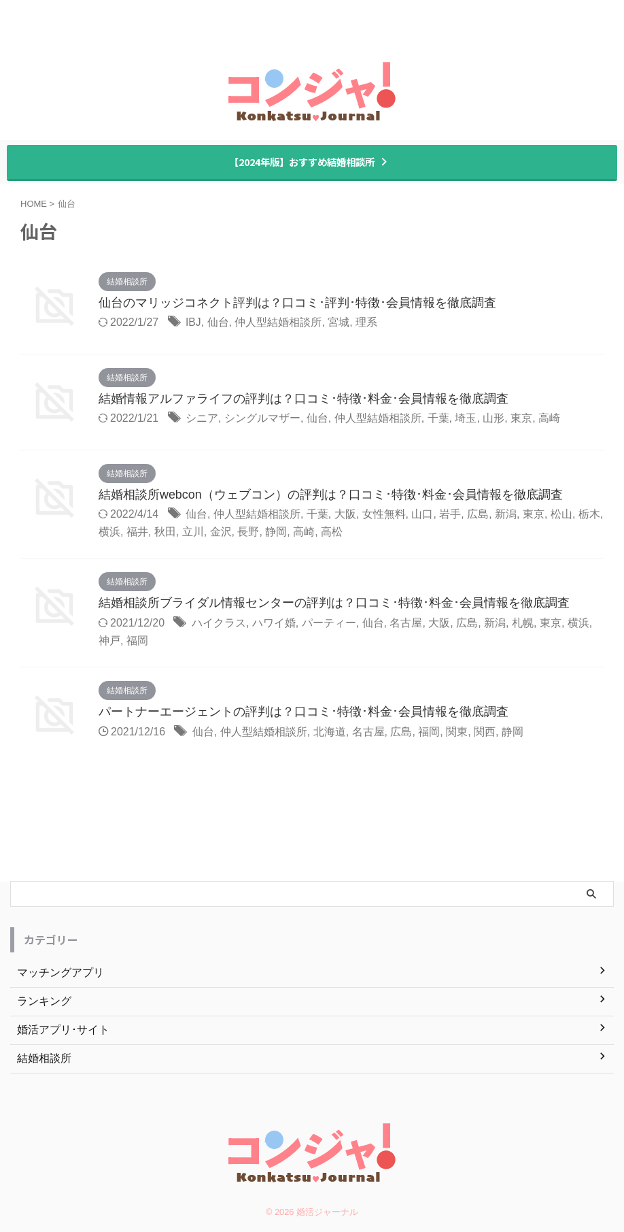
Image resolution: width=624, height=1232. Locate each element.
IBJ (193, 323)
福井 (137, 532)
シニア (202, 418)
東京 (521, 418)
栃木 (589, 514)
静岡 (276, 532)
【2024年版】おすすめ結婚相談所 (309, 161)
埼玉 (465, 418)
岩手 (450, 514)
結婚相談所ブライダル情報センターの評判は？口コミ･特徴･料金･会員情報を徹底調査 (334, 604)
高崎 (549, 418)
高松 (332, 532)
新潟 (506, 514)
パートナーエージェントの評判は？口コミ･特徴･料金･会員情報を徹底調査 (303, 713)
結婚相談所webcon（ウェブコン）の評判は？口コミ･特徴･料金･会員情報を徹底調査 (331, 495)
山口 (422, 514)
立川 (193, 532)
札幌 (523, 623)
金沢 (221, 532)
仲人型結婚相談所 (278, 323)
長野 (248, 532)
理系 (367, 323)
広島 (478, 514)
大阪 (345, 514)
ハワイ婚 (274, 623)
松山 (561, 514)
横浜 (109, 532)
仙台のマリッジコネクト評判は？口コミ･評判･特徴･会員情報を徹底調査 (297, 303)
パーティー (329, 623)
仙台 (218, 323)
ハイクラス (219, 623)
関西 (485, 732)
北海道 (329, 732)
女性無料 (384, 514)
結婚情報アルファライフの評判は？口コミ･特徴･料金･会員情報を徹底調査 (303, 399)
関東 (457, 732)
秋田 (165, 532)
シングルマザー (262, 418)
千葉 (438, 418)
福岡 (137, 641)
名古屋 (405, 623)
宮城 (339, 323)
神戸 (109, 641)
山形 (493, 418)
